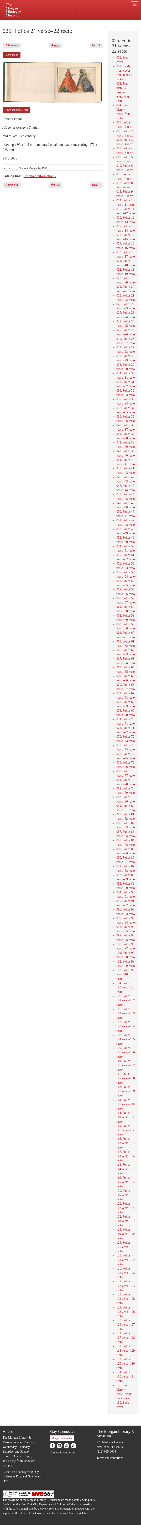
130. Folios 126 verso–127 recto (125, 1325)
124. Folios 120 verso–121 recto (125, 1247)
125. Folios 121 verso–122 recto (125, 1260)
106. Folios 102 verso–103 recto (125, 1013)
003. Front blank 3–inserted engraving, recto (122, 92)
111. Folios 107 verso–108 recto (125, 1078)
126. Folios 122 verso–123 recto (125, 1273)
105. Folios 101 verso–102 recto (125, 1000)
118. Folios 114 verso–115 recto (125, 1169)
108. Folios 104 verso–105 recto (125, 1039)
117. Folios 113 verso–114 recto (125, 1156)
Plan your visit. (29, 23)
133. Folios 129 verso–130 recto (125, 1364)
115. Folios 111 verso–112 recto (125, 1130)
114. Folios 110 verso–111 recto (125, 1117)
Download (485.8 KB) (16, 110)
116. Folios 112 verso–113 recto (125, 1143)
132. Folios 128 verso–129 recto (125, 1351)
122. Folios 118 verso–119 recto (125, 1221)
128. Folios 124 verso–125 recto (125, 1299)
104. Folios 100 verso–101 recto (125, 987)
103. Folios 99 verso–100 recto (125, 974)
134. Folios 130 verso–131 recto (125, 1376)
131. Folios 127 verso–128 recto (125, 1338)
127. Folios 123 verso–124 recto (125, 1286)
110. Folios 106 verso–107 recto (125, 1065)
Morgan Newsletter (62, 1438)
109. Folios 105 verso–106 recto (125, 1052)
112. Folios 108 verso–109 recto (125, 1091)
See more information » (40, 176)
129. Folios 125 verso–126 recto (125, 1312)
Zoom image (11, 55)
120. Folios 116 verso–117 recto (125, 1195)
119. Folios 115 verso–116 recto (125, 1182)
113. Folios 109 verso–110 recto (125, 1104)
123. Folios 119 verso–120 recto (125, 1234)
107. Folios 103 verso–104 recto (125, 1026)
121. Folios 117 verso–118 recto (125, 1208)
